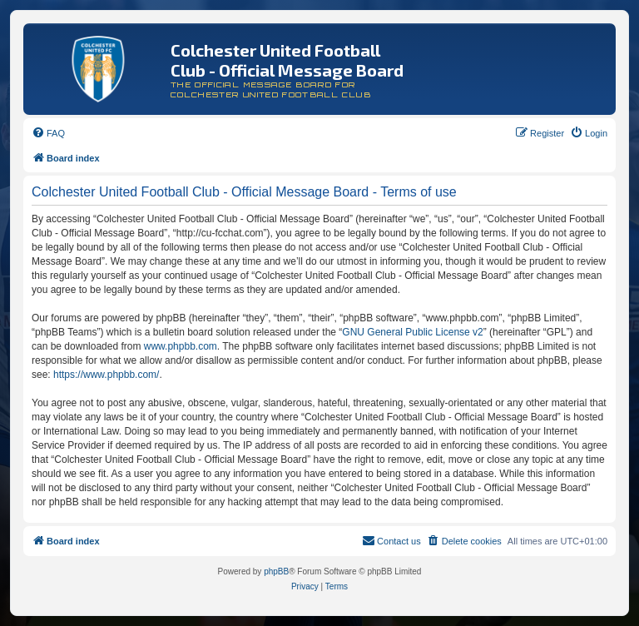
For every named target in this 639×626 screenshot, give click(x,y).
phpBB (276, 571)
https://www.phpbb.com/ (106, 374)
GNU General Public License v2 (412, 332)
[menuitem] (48, 133)
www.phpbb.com (180, 346)
